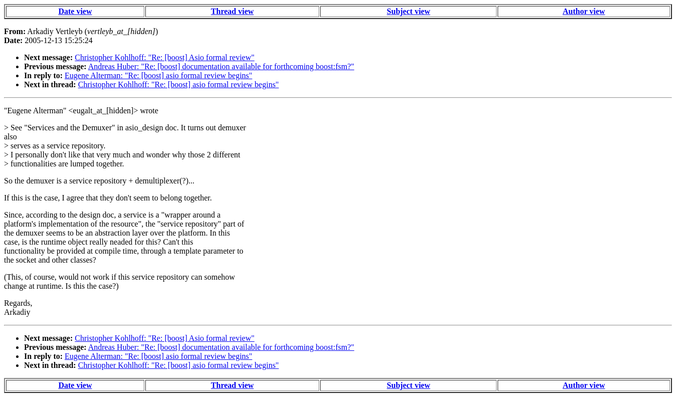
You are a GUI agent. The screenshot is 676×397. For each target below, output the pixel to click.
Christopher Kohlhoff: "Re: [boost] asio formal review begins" (178, 84)
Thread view (232, 11)
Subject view (408, 11)
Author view (584, 11)
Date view (75, 11)
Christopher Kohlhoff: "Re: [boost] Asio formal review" (165, 57)
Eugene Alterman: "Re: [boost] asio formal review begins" (158, 75)
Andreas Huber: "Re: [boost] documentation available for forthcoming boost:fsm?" (221, 66)
